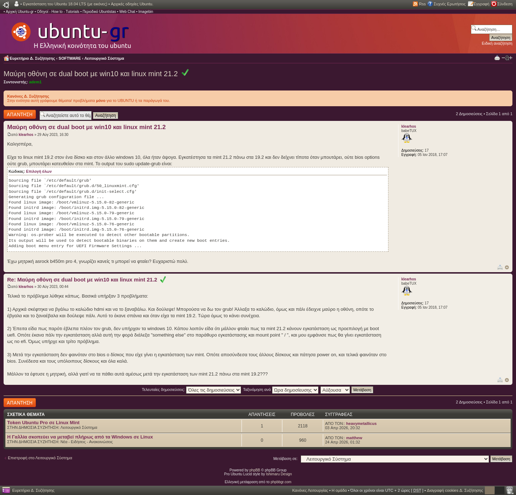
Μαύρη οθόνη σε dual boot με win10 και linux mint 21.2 (91, 74)
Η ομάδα (339, 490)
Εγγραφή (481, 4)
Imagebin (145, 12)
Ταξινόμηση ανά (281, 389)
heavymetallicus (361, 423)
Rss (422, 4)
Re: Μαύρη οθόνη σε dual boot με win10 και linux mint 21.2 (86, 279)
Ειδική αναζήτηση (497, 43)
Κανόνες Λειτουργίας (310, 490)
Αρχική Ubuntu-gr (20, 12)
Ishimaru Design (279, 474)
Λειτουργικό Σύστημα (104, 58)
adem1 (35, 82)
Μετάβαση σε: (285, 458)
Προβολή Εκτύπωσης (497, 57)
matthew (354, 438)
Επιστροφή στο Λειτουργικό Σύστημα (40, 458)
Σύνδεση (504, 4)
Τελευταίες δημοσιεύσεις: (192, 389)
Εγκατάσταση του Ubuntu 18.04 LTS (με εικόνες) (65, 4)
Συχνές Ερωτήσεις (449, 4)
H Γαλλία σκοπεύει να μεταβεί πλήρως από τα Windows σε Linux (80, 437)
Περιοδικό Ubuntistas (99, 12)
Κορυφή (507, 267)
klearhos (26, 135)
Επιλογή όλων (39, 171)
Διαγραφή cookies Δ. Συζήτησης (455, 490)
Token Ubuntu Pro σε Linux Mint (43, 422)
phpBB (254, 470)
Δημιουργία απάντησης (20, 114)
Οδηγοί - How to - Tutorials (58, 12)
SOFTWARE (70, 58)
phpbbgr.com (281, 482)
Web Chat (127, 12)
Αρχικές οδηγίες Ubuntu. (132, 4)
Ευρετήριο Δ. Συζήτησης (32, 58)
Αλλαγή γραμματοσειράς (507, 57)
